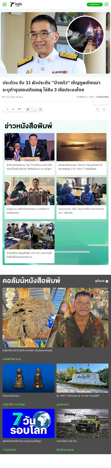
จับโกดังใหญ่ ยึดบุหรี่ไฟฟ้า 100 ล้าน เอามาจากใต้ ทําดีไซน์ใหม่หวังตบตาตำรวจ (29, 255)
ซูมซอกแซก (63, 404)
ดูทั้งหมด (101, 281)
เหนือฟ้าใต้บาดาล (12, 359)
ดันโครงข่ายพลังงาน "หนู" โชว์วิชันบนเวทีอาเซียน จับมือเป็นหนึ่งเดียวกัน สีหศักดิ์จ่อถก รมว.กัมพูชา (29, 167)
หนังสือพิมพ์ (81, 97)
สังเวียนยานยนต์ (65, 450)
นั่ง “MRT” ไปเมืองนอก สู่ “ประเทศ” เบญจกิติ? (78, 396)
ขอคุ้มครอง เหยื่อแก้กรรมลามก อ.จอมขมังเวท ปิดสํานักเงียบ (28, 211)
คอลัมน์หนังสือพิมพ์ (31, 281)
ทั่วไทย (91, 97)
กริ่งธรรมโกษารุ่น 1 (11, 396)
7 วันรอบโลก (9, 450)
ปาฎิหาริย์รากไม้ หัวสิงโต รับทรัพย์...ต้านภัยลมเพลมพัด (27, 350)
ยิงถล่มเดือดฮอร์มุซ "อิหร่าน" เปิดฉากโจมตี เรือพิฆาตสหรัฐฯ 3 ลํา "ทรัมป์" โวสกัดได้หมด (81, 167)
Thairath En (95, 5)
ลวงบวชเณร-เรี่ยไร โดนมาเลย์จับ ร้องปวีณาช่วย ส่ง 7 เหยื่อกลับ (81, 211)
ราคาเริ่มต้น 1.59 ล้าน (67, 441)
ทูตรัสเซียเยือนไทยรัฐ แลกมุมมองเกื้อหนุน (22, 441)
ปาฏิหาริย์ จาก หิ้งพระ (14, 404)
